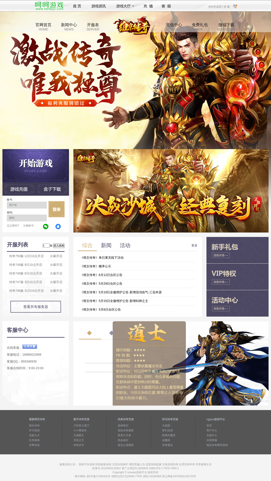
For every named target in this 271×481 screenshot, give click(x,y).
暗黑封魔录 (168, 435)
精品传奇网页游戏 (217, 445)
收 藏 (226, 6)
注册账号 (28, 225)
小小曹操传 (80, 430)
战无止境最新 (126, 445)
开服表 (92, 27)
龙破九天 (34, 435)
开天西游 (34, 430)
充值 (148, 6)
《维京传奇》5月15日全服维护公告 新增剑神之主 (114, 301)
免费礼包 (200, 27)
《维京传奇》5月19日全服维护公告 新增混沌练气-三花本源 (121, 292)
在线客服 (211, 440)
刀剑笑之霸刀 (81, 425)
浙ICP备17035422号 (98, 476)
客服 (166, 6)
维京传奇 (34, 425)
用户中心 (211, 430)
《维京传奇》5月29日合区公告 (101, 283)
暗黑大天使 (124, 435)
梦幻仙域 (167, 430)
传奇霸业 (167, 445)
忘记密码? (13, 225)
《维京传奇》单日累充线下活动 (102, 257)
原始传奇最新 (126, 430)
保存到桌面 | (215, 6)
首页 (77, 6)
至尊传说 (34, 445)
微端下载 (226, 27)
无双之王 (78, 440)
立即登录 (57, 209)
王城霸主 (78, 435)
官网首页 (43, 27)
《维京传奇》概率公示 (95, 266)
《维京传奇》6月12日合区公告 (101, 275)
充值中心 (174, 27)
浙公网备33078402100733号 (179, 476)
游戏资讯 (98, 6)
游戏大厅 (124, 6)
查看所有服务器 (35, 307)
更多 (194, 245)
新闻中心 (69, 27)
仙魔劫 (166, 440)
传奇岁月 (78, 445)
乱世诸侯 (34, 440)
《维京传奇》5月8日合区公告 (100, 309)
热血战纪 (123, 440)
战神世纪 (123, 425)
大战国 (166, 425)
